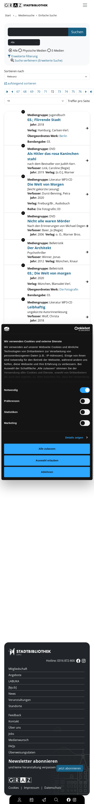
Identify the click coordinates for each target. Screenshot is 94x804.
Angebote (14, 675)
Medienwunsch (18, 740)
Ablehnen (47, 471)
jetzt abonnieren (70, 768)
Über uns (14, 727)
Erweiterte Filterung (23, 56)
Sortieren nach (14, 71)
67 (18, 92)
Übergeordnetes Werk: (43, 136)
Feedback (14, 715)
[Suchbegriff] (38, 32)
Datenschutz (52, 788)
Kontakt (13, 721)
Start (8, 15)
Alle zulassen (47, 448)
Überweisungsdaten (21, 752)
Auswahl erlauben (47, 460)
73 (59, 92)
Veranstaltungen (19, 700)
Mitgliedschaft (17, 669)
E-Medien (58, 51)
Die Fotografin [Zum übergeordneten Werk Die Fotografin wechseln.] (68, 289)
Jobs (11, 734)
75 (73, 92)
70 (38, 92)
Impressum (31, 788)
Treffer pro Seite (79, 101)
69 (31, 92)
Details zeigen (74, 437)
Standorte (15, 706)
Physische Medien (34, 51)
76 (80, 92)
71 (45, 92)
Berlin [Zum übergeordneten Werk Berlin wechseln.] (63, 136)
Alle (15, 51)
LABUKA (13, 681)
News (12, 694)
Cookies (13, 788)
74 (66, 92)
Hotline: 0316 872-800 (60, 661)
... (16, 15)
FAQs (11, 746)
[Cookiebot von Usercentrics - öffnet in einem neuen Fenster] (74, 329)
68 (25, 92)
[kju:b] (12, 687)
